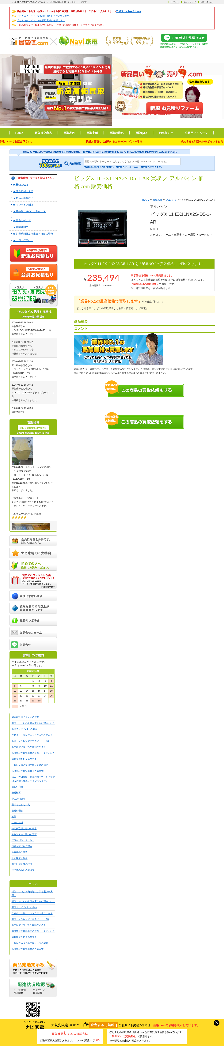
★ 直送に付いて (22, 220)
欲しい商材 (17, 786)
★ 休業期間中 (20, 227)
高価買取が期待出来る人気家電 (28, 771)
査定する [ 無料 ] (104, 1025)
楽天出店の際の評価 (22, 864)
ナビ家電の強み (20, 858)
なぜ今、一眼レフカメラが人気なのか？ (32, 735)
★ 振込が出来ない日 (24, 198)
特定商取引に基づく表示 (24, 828)
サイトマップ (189, 2)
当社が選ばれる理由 (22, 846)
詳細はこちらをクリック (128, 11)
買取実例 (92, 132)
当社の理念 (17, 810)
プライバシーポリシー (23, 840)
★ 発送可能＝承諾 (23, 191)
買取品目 (69, 132)
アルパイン (171, 199)
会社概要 (16, 792)
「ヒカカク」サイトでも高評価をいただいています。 (44, 16)
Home (19, 132)
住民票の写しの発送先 (23, 870)
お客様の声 (166, 132)
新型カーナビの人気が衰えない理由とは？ (33, 723)
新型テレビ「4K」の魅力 (24, 729)
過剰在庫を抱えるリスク (24, 759)
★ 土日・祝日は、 (23, 240)
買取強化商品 (43, 132)
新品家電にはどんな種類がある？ (29, 747)
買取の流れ (116, 132)
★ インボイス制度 (23, 204)
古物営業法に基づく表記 (24, 834)
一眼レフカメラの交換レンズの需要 (30, 765)
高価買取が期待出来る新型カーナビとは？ (33, 753)
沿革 (14, 816)
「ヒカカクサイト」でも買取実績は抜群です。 (41, 20)
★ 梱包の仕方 (20, 184)
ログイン (174, 2)
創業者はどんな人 (21, 804)
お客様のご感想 (20, 852)
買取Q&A (141, 132)
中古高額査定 (18, 798)
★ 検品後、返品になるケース (29, 211)
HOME (145, 199)
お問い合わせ (206, 2)
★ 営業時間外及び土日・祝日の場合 (33, 233)
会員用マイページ (196, 132)
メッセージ (17, 822)
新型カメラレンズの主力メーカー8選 (30, 741)
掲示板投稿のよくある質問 (25, 717)
